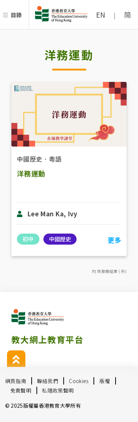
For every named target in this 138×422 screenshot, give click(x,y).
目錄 (16, 15)
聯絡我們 (47, 381)
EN (101, 15)
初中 (27, 239)
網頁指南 (15, 381)
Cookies (78, 381)
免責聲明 (20, 390)
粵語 (55, 158)
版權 (104, 381)
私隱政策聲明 (58, 390)
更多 (114, 240)
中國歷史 (29, 158)
